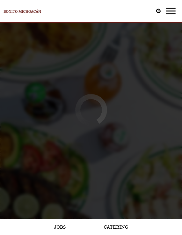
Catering (116, 227)
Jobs (60, 227)
